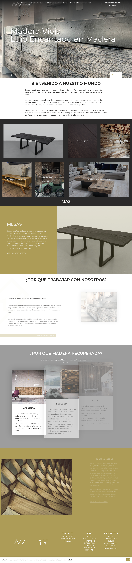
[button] (113, 75)
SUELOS (111, 542)
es (102, 4)
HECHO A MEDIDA (110, 550)
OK (128, 560)
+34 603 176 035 (67, 537)
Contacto (26, 5)
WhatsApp (112, 5)
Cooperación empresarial (56, 3)
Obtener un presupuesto (80, 3)
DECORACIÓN (111, 547)
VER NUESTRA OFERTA (15, 249)
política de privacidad (63, 560)
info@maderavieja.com (112, 3)
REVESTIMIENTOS (110, 545)
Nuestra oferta (36, 3)
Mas (66, 202)
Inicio (24, 3)
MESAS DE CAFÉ (111, 540)
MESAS (110, 537)
